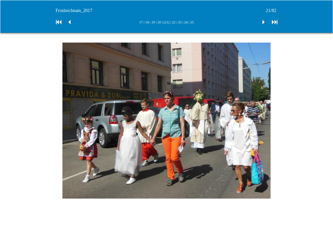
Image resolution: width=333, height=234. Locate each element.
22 (174, 22)
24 (186, 22)
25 (192, 22)
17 (141, 22)
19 (153, 22)
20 (159, 22)
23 (180, 22)
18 (147, 22)
